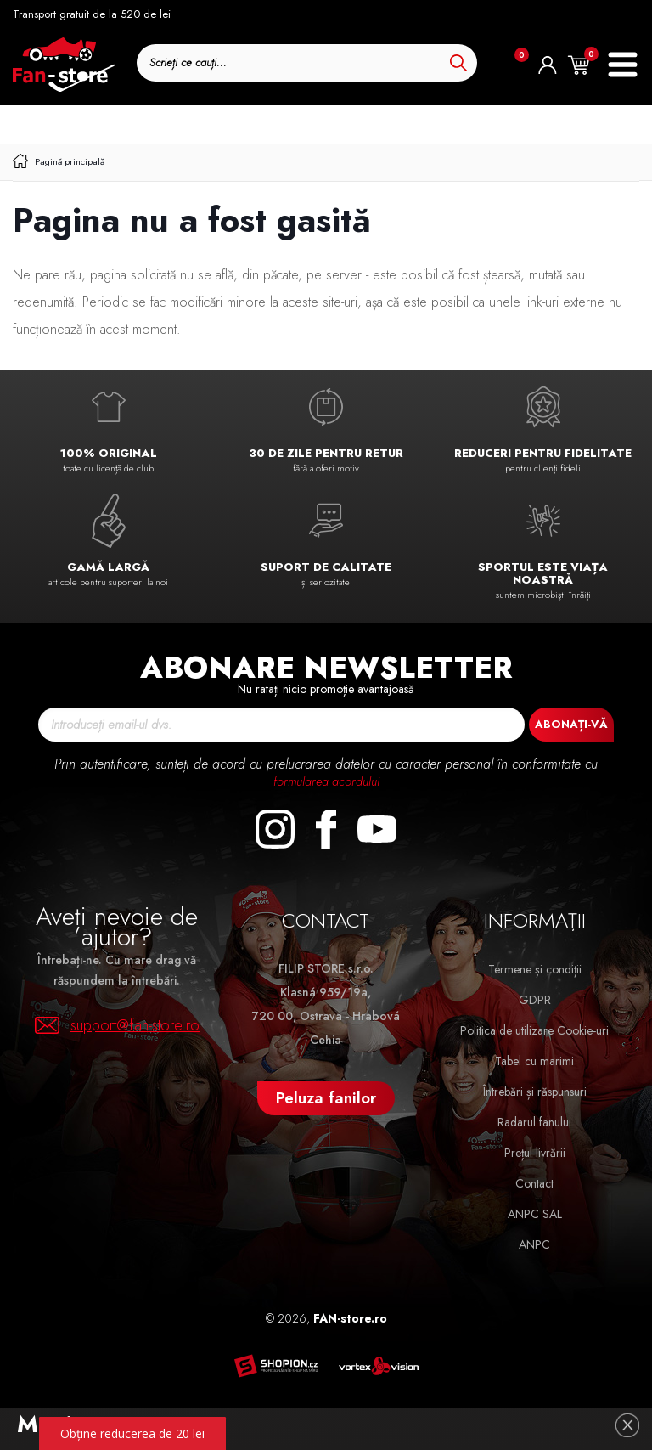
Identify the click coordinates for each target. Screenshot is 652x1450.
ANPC (534, 1244)
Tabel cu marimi (534, 1060)
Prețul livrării (534, 1152)
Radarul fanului (534, 1122)
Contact (534, 1183)
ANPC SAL (535, 1213)
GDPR (535, 999)
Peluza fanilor (326, 1097)
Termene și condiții (535, 969)
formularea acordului (326, 781)
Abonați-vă (571, 724)
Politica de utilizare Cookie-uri (534, 1030)
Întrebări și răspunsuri (535, 1091)
